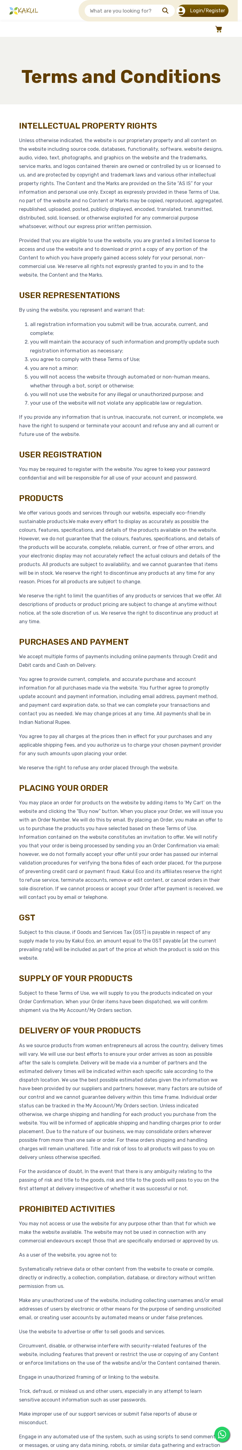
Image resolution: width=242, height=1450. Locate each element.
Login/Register (201, 10)
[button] (218, 29)
